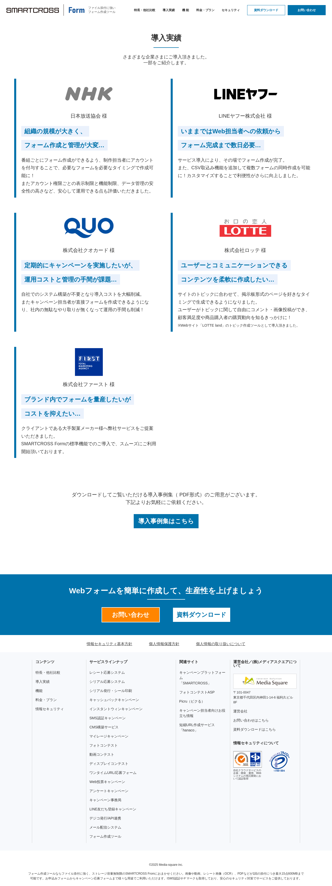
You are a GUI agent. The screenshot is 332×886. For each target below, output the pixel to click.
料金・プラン (205, 10)
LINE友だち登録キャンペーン (112, 809)
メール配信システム (105, 827)
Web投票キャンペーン (107, 782)
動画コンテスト (101, 754)
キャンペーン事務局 (105, 800)
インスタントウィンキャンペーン (116, 709)
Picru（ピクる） (192, 701)
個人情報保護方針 (164, 644)
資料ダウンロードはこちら (254, 729)
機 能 (185, 10)
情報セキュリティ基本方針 (109, 644)
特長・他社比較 (144, 10)
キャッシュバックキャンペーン (114, 700)
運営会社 (240, 711)
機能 (39, 691)
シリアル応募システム (107, 682)
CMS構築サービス (104, 727)
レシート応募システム (107, 672)
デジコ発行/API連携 (105, 818)
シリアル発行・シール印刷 (110, 691)
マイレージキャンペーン (108, 736)
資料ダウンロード (266, 10)
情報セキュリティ (49, 709)
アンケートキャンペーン (108, 791)
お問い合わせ (307, 10)
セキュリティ (231, 10)
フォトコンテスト (103, 745)
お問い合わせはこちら (251, 720)
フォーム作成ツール (105, 836)
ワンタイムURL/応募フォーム (112, 773)
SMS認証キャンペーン (107, 718)
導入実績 (169, 10)
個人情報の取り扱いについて (220, 644)
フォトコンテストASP (197, 692)
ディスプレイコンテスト (108, 764)
